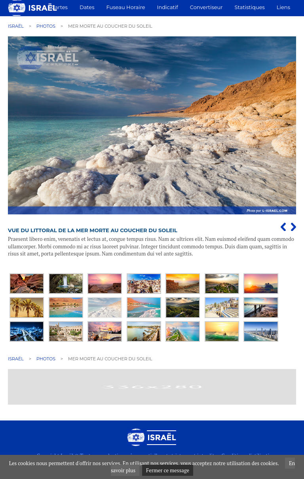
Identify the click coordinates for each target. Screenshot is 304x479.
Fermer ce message (167, 470)
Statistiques (250, 7)
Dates (87, 7)
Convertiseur (206, 7)
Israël (16, 26)
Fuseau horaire (125, 7)
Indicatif (167, 7)
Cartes (59, 7)
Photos (45, 26)
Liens (283, 7)
